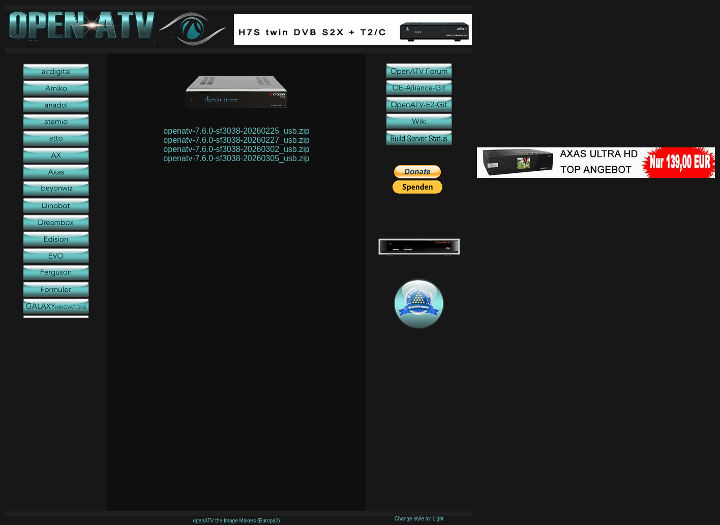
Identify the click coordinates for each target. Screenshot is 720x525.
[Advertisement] (596, 76)
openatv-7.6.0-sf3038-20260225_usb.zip (236, 131)
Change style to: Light (419, 518)
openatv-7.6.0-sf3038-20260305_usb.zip (236, 158)
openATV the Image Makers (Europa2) (236, 520)
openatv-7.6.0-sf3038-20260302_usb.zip (236, 149)
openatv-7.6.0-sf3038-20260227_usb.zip (236, 140)
